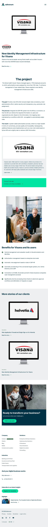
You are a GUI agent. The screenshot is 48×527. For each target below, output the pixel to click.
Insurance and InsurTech (8, 461)
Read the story (5, 66)
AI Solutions (23, 443)
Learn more (7, 172)
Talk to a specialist (10, 421)
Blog (3, 443)
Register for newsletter (10, 491)
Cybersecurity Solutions (26, 441)
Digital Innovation (24, 448)
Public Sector (5, 463)
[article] (24, 83)
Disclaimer (15, 514)
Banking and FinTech (7, 458)
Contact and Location (7, 448)
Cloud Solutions (24, 445)
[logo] (7, 4)
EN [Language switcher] (11, 522)
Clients (3, 441)
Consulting (22, 450)
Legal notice (23, 514)
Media (3, 445)
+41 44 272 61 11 (8, 479)
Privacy (4, 514)
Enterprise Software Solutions (27, 439)
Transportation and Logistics (9, 465)
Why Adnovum (6, 475)
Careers (7, 439)
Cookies (9, 514)
